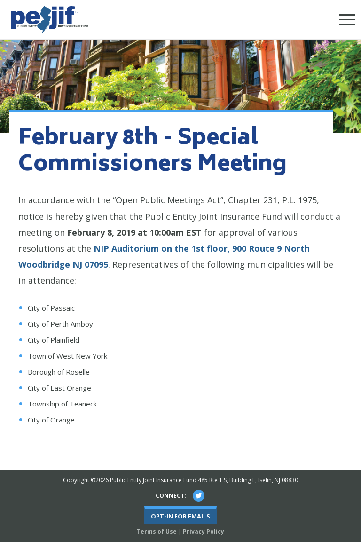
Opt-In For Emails (180, 516)
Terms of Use (157, 531)
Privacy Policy (203, 531)
